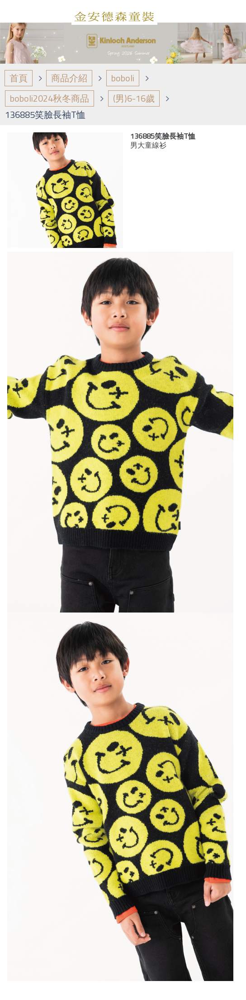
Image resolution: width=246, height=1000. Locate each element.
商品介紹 (69, 78)
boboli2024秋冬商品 (49, 98)
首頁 (18, 78)
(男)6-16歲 (134, 98)
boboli (122, 78)
